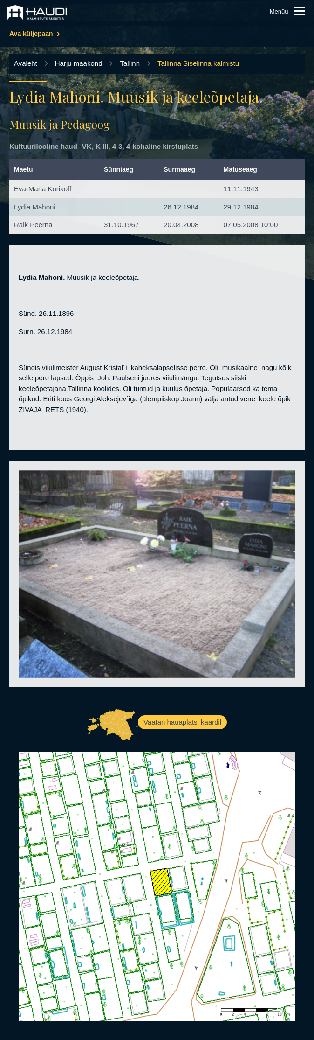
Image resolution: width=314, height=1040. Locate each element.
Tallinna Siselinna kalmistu (198, 63)
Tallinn (130, 63)
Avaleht (25, 63)
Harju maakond (78, 63)
